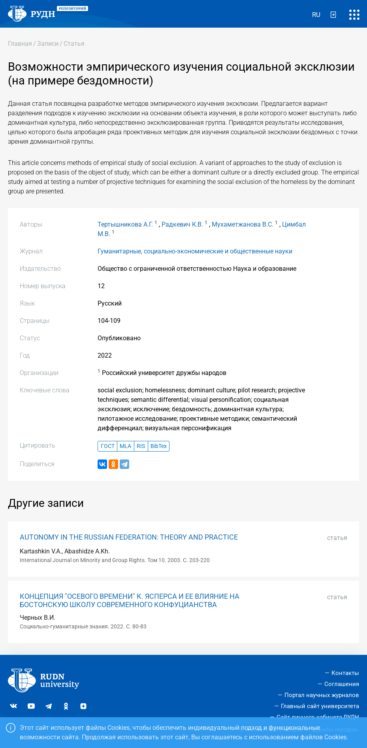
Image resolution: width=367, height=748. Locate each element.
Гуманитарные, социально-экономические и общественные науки (195, 251)
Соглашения (341, 684)
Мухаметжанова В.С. (242, 224)
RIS (141, 446)
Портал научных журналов (321, 695)
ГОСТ (108, 446)
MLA (125, 446)
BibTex (159, 446)
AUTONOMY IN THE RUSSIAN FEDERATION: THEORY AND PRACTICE (129, 537)
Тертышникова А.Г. (125, 224)
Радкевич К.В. (182, 224)
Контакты (345, 673)
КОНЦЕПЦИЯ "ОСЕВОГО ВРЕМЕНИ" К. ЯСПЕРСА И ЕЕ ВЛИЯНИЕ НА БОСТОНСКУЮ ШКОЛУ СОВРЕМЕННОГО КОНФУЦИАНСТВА (129, 600)
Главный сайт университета (320, 706)
